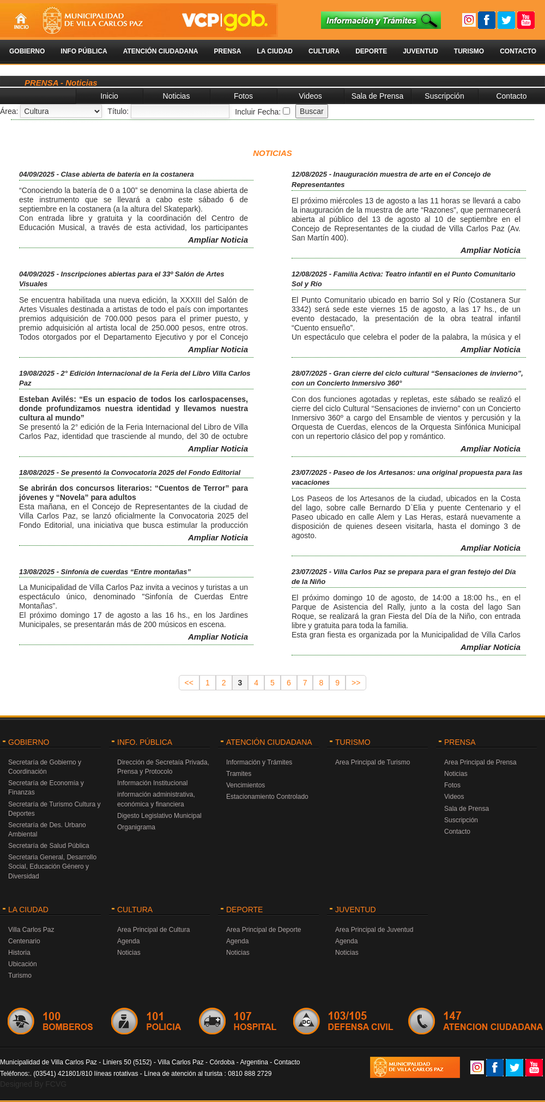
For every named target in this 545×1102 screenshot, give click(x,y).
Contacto (518, 51)
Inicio (109, 96)
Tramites (238, 774)
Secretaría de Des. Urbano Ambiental (47, 829)
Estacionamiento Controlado (267, 796)
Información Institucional (152, 783)
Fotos (243, 96)
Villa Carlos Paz (31, 930)
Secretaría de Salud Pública (48, 846)
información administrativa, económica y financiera (156, 799)
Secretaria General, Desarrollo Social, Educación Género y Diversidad (52, 866)
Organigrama (136, 827)
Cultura (324, 51)
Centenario (24, 941)
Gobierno (27, 51)
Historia (19, 952)
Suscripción (444, 96)
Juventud (420, 51)
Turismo (469, 51)
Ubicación (22, 964)
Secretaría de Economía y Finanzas (46, 787)
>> (356, 682)
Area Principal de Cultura (153, 930)
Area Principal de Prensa (480, 762)
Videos (310, 96)
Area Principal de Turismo (372, 762)
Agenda (128, 941)
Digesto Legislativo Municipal (159, 816)
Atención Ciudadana (160, 51)
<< (189, 682)
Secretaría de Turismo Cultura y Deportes (54, 808)
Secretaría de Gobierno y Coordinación (44, 766)
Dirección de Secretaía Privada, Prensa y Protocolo (163, 766)
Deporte (371, 51)
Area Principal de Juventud (374, 930)
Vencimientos (245, 785)
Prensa (227, 51)
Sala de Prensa (378, 96)
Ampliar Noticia (218, 239)
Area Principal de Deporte (263, 930)
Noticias (176, 96)
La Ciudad (275, 51)
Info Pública (83, 51)
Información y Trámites (259, 762)
